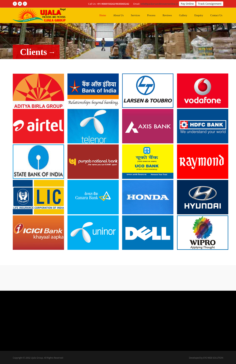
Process (151, 15)
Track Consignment (209, 3)
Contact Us (216, 15)
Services (135, 15)
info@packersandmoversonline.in (159, 3)
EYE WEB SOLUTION (213, 357)
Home (102, 15)
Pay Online (187, 3)
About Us (118, 15)
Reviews (167, 15)
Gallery (183, 15)
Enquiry (198, 15)
